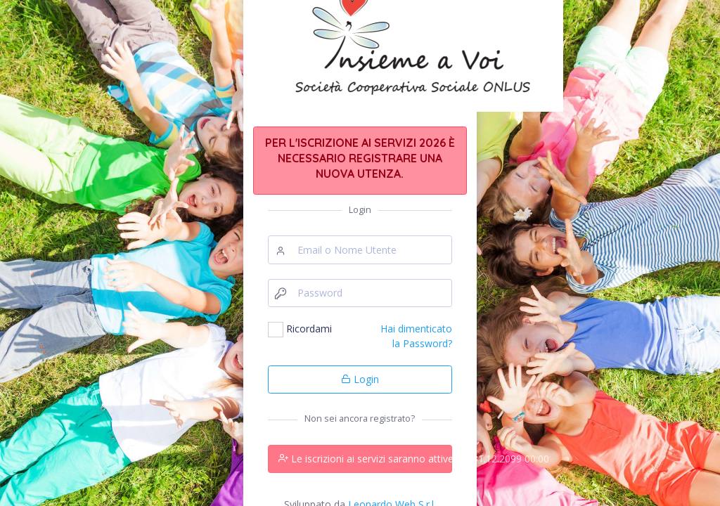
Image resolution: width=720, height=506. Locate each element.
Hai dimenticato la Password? (416, 335)
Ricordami (309, 328)
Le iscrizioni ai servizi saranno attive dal (364, 458)
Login (360, 379)
